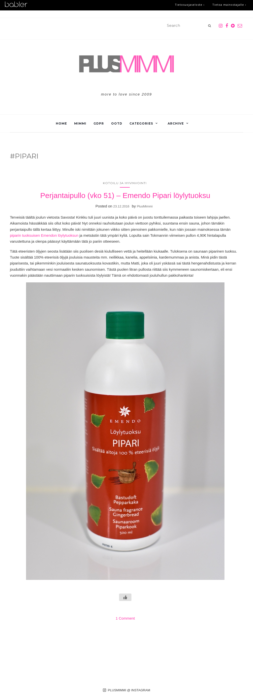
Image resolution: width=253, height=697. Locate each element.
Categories (141, 123)
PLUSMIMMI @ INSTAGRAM (126, 690)
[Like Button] (125, 597)
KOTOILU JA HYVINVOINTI (125, 183)
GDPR (99, 123)
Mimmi (80, 123)
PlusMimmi (145, 206)
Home (61, 123)
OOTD (116, 123)
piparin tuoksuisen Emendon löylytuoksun (44, 235)
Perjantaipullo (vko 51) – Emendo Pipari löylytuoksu (125, 195)
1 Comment (125, 618)
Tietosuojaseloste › (189, 4)
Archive (176, 123)
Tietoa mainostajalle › (229, 4)
